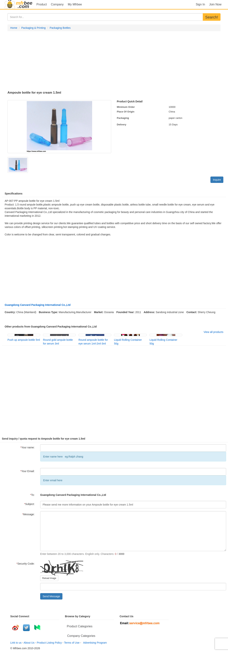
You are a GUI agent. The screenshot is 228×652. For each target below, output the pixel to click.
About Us (29, 642)
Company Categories (81, 635)
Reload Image (49, 578)
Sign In (200, 4)
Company (57, 4)
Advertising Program (94, 642)
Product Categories (80, 626)
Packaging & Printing (33, 27)
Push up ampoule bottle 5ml (23, 339)
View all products (213, 331)
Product (41, 4)
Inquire (217, 179)
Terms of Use (71, 642)
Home (13, 27)
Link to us (15, 642)
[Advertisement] (114, 61)
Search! (211, 17)
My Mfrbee (75, 4)
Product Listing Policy (49, 642)
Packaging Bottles (60, 27)
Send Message (51, 596)
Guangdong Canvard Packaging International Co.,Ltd (37, 304)
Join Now (215, 4)
